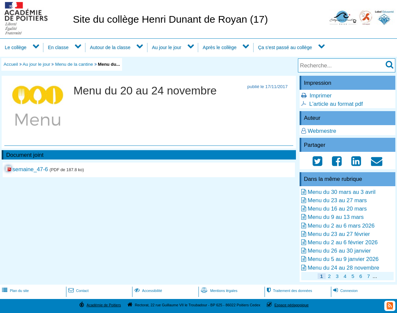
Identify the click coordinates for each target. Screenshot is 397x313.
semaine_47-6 (30, 169)
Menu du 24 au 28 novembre (343, 268)
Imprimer (321, 95)
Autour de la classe (110, 47)
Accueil (11, 64)
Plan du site (15, 291)
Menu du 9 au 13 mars (336, 217)
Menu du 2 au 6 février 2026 (343, 242)
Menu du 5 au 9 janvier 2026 (343, 259)
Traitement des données (289, 291)
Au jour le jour (166, 47)
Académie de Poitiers (103, 305)
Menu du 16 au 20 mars (337, 209)
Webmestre (322, 131)
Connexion (345, 291)
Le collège (15, 47)
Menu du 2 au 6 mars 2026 (341, 226)
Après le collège (220, 47)
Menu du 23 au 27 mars (337, 200)
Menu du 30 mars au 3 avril (341, 192)
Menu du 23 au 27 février (339, 234)
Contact (78, 291)
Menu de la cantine (74, 64)
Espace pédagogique (292, 305)
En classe (58, 47)
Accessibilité (147, 291)
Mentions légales (219, 291)
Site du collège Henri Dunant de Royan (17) (170, 19)
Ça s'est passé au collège (285, 47)
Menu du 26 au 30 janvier (339, 251)
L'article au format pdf (336, 104)
